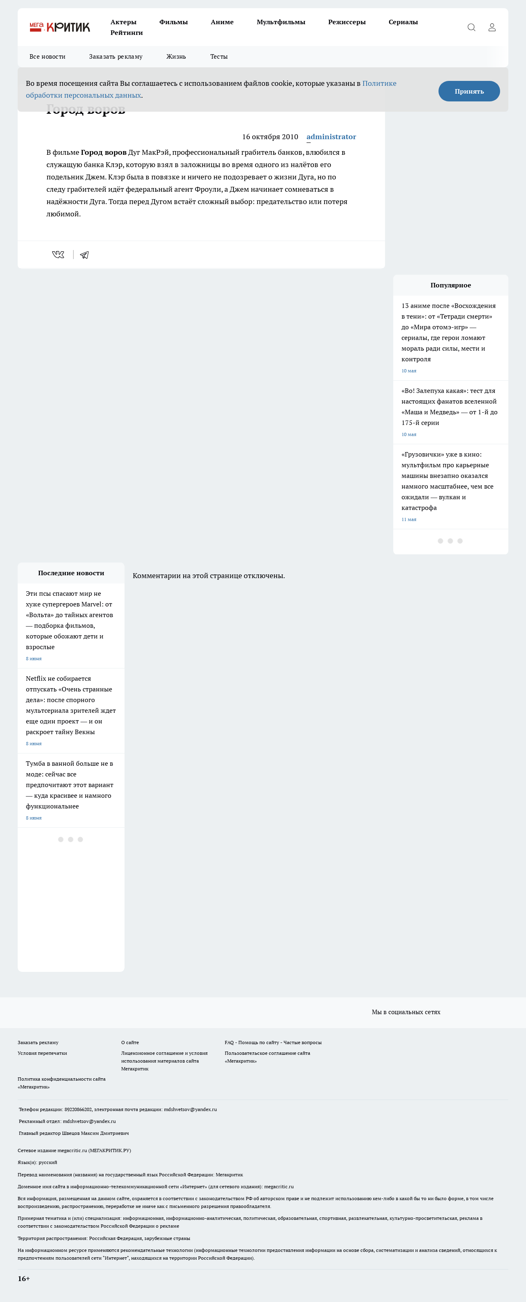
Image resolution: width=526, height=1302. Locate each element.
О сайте (130, 1042)
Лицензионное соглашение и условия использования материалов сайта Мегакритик (164, 1061)
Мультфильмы (281, 22)
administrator (331, 136)
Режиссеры (347, 22)
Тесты (219, 56)
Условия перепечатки (42, 1053)
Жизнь (176, 56)
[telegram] (87, 254)
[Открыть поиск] (471, 27)
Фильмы (173, 22)
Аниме (222, 22)
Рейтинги (127, 32)
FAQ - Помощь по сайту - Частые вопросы (273, 1042)
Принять (469, 91)
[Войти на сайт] (492, 27)
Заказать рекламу (116, 56)
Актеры (123, 22)
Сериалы (403, 22)
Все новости (47, 56)
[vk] (59, 254)
